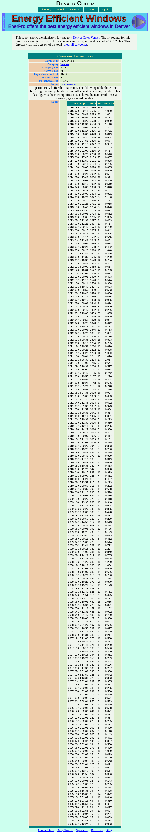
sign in (105, 9)
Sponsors (82, 830)
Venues (65, 64)
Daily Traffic (65, 830)
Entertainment (68, 84)
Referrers (97, 830)
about (60, 9)
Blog (109, 830)
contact (91, 9)
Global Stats (46, 830)
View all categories (75, 44)
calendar (75, 9)
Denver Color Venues (86, 37)
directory (46, 9)
